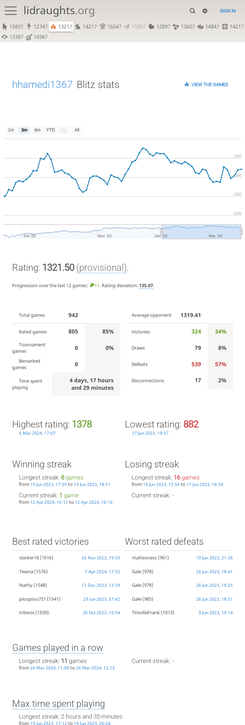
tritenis (26, 612)
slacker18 (29, 557)
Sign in (228, 11)
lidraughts (59, 10)
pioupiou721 (32, 599)
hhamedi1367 (42, 84)
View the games (210, 84)
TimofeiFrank (146, 612)
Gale (136, 571)
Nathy (25, 585)
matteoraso (144, 557)
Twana (26, 571)
